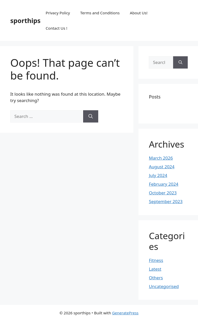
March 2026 (161, 158)
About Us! (138, 12)
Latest (155, 269)
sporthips (25, 20)
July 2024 (158, 175)
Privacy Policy (58, 12)
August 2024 (161, 167)
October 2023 (162, 193)
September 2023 (165, 201)
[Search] (90, 116)
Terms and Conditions (100, 12)
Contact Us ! (56, 28)
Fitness (156, 260)
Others (156, 278)
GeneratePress (125, 312)
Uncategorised (164, 286)
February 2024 (163, 184)
